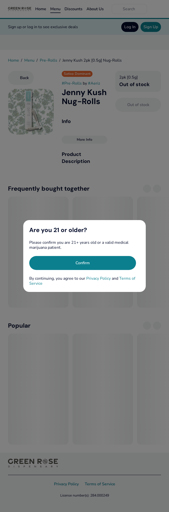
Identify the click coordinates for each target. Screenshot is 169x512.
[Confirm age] (82, 263)
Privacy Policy (98, 278)
